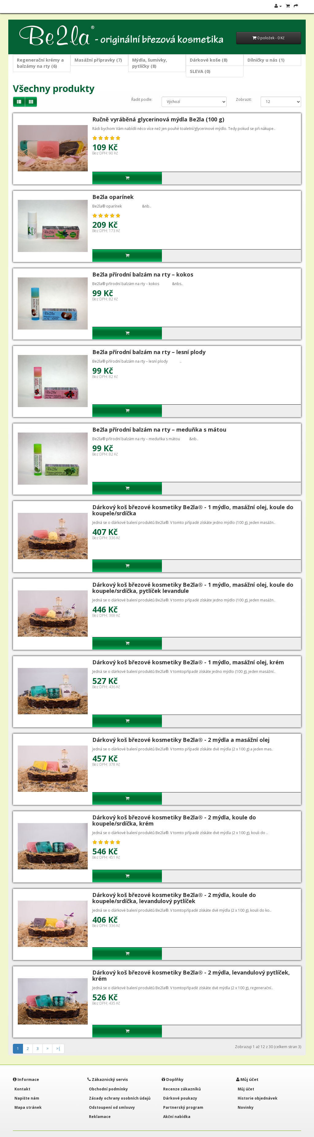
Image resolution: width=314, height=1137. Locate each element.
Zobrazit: (243, 99)
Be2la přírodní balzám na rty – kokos (142, 274)
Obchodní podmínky (108, 1089)
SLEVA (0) (200, 71)
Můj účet (246, 1089)
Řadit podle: (141, 99)
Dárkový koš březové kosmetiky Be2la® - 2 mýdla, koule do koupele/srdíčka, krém (174, 820)
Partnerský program (183, 1107)
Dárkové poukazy (180, 1098)
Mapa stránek (28, 1107)
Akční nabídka (176, 1116)
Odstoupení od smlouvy (112, 1107)
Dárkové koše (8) (209, 60)
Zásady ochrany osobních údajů (120, 1098)
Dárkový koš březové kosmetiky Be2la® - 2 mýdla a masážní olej (181, 739)
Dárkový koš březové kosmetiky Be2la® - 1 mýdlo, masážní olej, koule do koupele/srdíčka (192, 510)
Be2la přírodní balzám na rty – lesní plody (148, 352)
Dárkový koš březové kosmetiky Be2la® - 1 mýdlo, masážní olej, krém (188, 662)
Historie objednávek (258, 1098)
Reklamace (100, 1116)
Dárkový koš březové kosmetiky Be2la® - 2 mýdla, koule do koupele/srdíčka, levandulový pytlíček (174, 898)
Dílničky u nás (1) (266, 60)
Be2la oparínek (113, 196)
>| (58, 1048)
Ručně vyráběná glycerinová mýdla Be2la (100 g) (158, 119)
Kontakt (22, 1089)
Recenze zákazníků (182, 1089)
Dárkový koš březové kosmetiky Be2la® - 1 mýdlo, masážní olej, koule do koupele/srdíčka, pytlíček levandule (192, 587)
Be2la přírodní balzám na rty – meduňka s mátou (159, 429)
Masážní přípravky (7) (98, 60)
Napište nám (26, 1098)
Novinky (246, 1107)
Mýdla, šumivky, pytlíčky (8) (149, 63)
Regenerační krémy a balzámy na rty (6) (40, 63)
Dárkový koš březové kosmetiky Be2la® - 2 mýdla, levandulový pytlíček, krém (191, 975)
